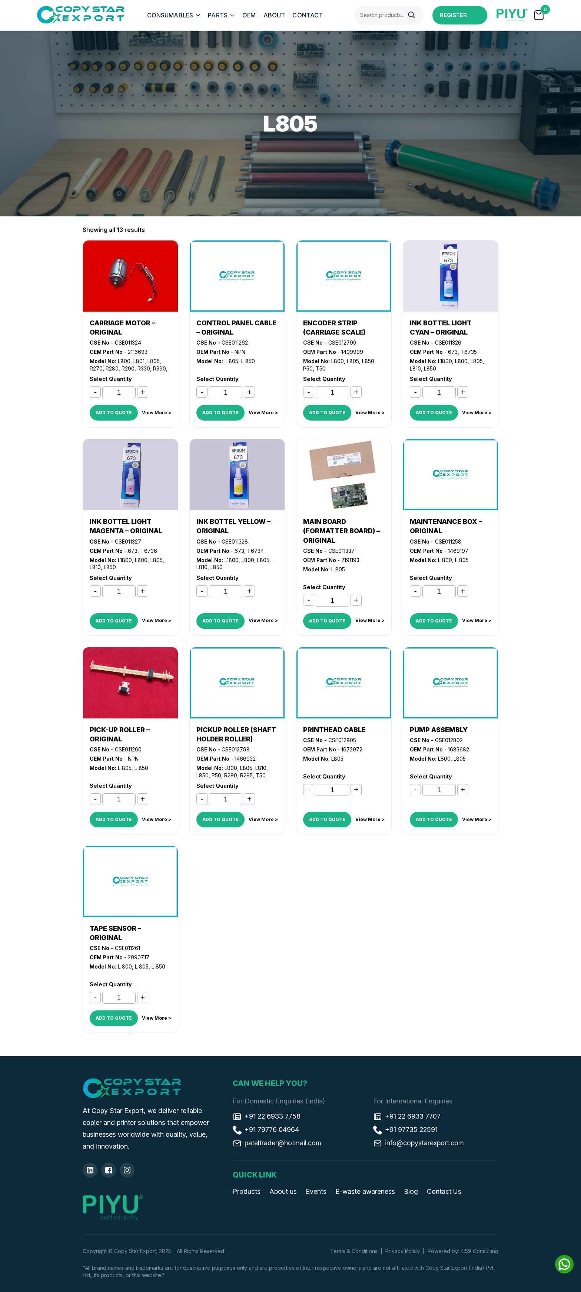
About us (283, 1191)
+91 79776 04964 (266, 1129)
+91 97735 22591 (405, 1129)
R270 (96, 368)
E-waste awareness (365, 1191)
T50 (321, 368)
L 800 (445, 560)
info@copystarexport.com (418, 1142)
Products (246, 1191)
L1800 (445, 361)
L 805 (231, 361)
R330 (143, 368)
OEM (249, 15)
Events (316, 1191)
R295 (246, 775)
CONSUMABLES (170, 15)
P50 (308, 368)
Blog (411, 1191)
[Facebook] (108, 1170)
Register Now (453, 18)
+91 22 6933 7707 (407, 1116)
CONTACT (307, 15)
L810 (415, 368)
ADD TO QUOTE (114, 412)
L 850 (248, 361)
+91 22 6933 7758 (267, 1116)
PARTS (218, 15)
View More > (156, 412)
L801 (139, 361)
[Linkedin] (90, 1170)
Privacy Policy (402, 1251)
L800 (124, 361)
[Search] (411, 16)
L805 (153, 361)
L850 (368, 361)
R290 (128, 368)
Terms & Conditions (354, 1251)
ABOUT (274, 15)
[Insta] (127, 1170)
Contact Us (444, 1191)
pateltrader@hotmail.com (277, 1142)
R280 (112, 368)
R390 (159, 368)
